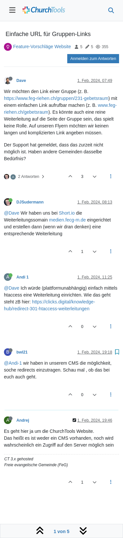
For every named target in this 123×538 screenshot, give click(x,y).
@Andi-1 (13, 363)
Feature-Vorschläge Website (42, 46)
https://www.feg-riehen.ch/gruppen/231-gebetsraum (56, 98)
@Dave (11, 213)
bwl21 (22, 352)
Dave (21, 80)
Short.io (67, 213)
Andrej (22, 420)
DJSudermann (30, 202)
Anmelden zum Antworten (93, 58)
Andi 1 (22, 277)
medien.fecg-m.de (67, 219)
